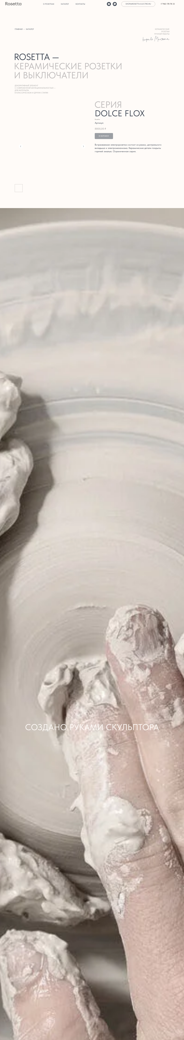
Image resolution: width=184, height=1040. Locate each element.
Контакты (80, 4)
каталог (30, 29)
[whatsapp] (115, 4)
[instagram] (109, 4)
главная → (20, 29)
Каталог (65, 4)
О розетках (48, 4)
